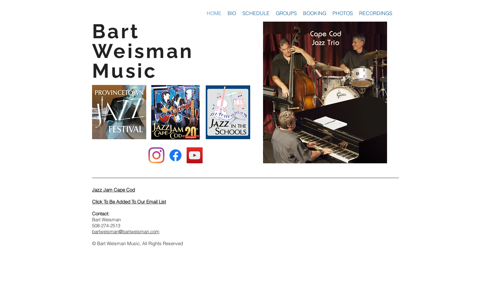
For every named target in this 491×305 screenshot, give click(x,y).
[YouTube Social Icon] (195, 155)
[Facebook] (175, 155)
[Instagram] (156, 155)
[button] (286, 13)
